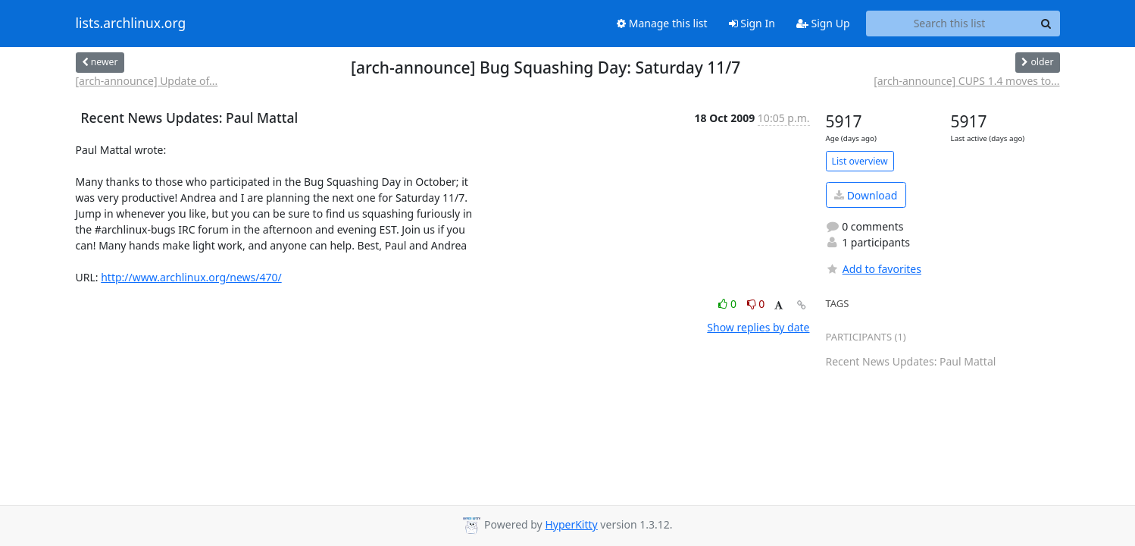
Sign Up (823, 23)
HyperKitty (571, 524)
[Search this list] (949, 23)
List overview (860, 161)
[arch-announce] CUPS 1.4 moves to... (966, 81)
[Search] (1046, 23)
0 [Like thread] (728, 304)
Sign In (752, 23)
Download (865, 195)
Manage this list (662, 23)
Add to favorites (873, 269)
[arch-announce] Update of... (147, 81)
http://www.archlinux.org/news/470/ (191, 277)
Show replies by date (758, 327)
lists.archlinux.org (131, 23)
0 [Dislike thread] (756, 304)
